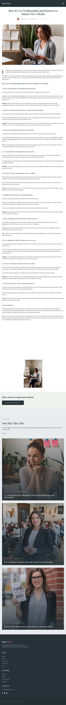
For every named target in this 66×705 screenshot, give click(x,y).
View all (4, 434)
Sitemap (4, 681)
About (4, 658)
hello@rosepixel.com (8, 689)
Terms (3, 676)
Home (3, 656)
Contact (4, 674)
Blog (3, 666)
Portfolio (5, 663)
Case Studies (5, 661)
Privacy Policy (6, 679)
